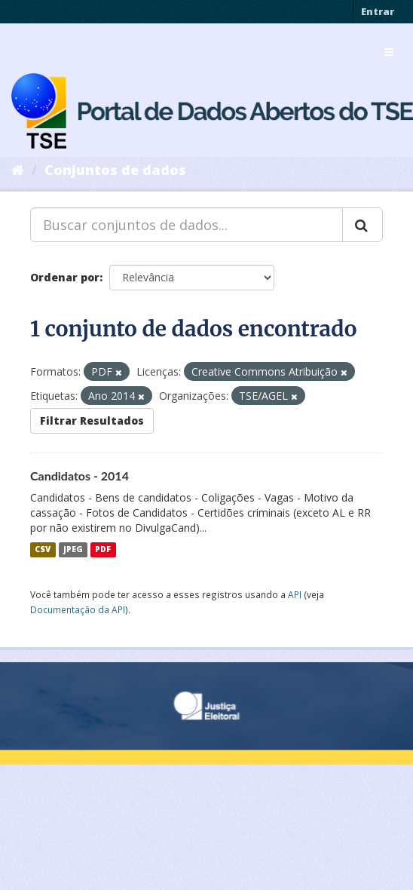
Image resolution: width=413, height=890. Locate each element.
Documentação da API (77, 609)
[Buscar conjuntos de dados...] (186, 224)
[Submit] (362, 224)
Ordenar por (64, 277)
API (294, 594)
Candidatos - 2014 (79, 475)
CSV (42, 550)
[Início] (17, 170)
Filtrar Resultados (92, 420)
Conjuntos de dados (115, 170)
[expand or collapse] (389, 52)
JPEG (73, 550)
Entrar (377, 11)
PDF (103, 550)
